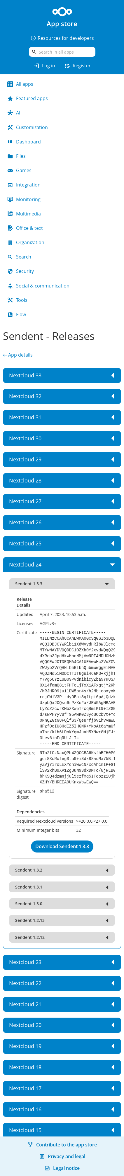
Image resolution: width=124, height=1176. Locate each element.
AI (13, 112)
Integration (24, 185)
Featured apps (27, 98)
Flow (16, 314)
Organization (25, 242)
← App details (18, 355)
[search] (62, 52)
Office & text (25, 228)
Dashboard (24, 141)
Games (19, 170)
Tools (17, 300)
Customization (27, 127)
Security (20, 271)
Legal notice (62, 1168)
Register (77, 66)
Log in (44, 66)
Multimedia (24, 213)
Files (16, 156)
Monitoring (24, 199)
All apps (20, 84)
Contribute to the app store (62, 1144)
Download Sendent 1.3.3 (62, 846)
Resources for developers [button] (62, 38)
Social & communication (38, 286)
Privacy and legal (62, 1156)
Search (19, 257)
